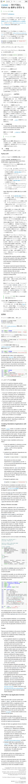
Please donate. (23, 778)
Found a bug (23, 781)
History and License (14, 774)
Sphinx (22, 782)
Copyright (8, 767)
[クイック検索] (19, 1)
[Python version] (9, 1)
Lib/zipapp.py (11, 14)
